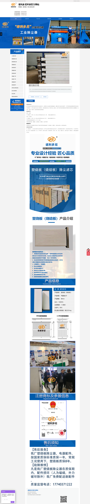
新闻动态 (36, 491)
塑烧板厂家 (14, 68)
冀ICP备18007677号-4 (29, 498)
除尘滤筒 (13, 86)
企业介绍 (28, 491)
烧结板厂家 (14, 71)
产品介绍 (32, 491)
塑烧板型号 (14, 74)
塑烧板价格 (14, 62)
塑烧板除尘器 (14, 51)
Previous (1, 26)
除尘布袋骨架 (14, 83)
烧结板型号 (14, 77)
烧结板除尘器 (14, 54)
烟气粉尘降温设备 (15, 80)
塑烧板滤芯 (14, 57)
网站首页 (23, 491)
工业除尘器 (14, 48)
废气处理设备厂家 (47, 487)
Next (89, 26)
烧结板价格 (14, 65)
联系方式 (45, 491)
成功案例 (41, 491)
